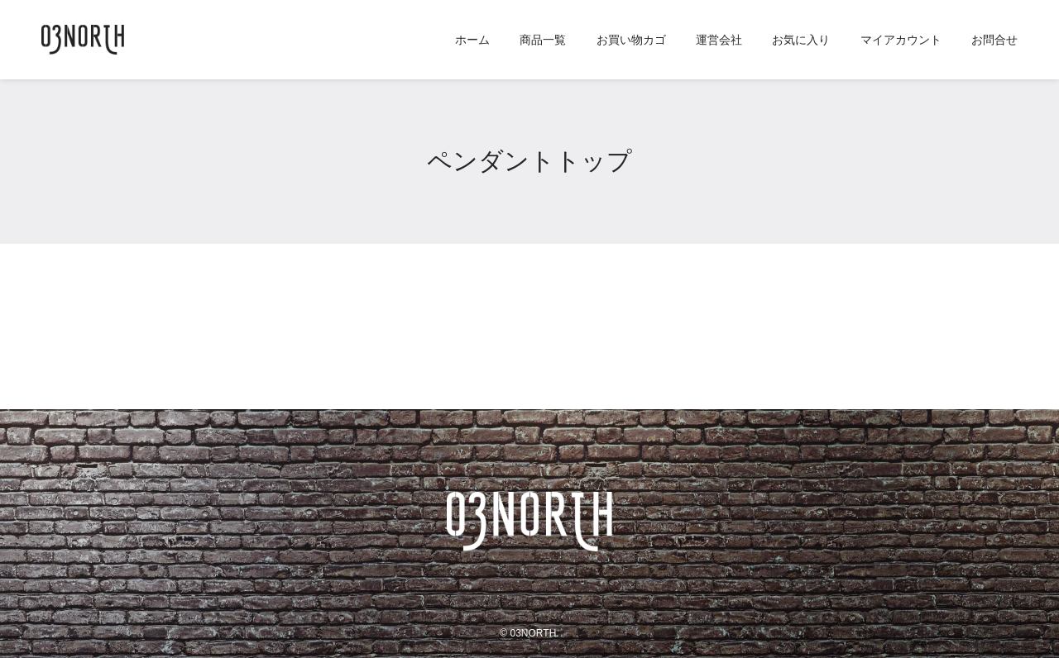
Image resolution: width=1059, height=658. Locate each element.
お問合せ (994, 39)
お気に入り (801, 39)
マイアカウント (901, 39)
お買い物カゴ (631, 39)
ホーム (472, 39)
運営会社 (719, 39)
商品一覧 (543, 39)
